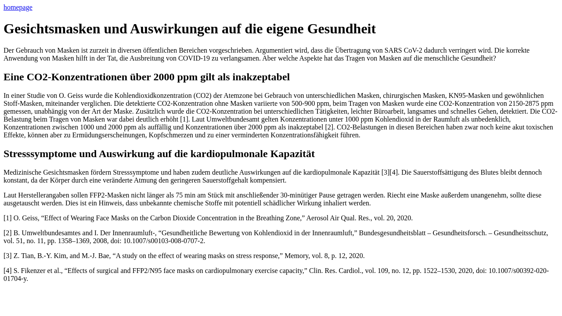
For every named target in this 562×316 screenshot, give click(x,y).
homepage (18, 7)
